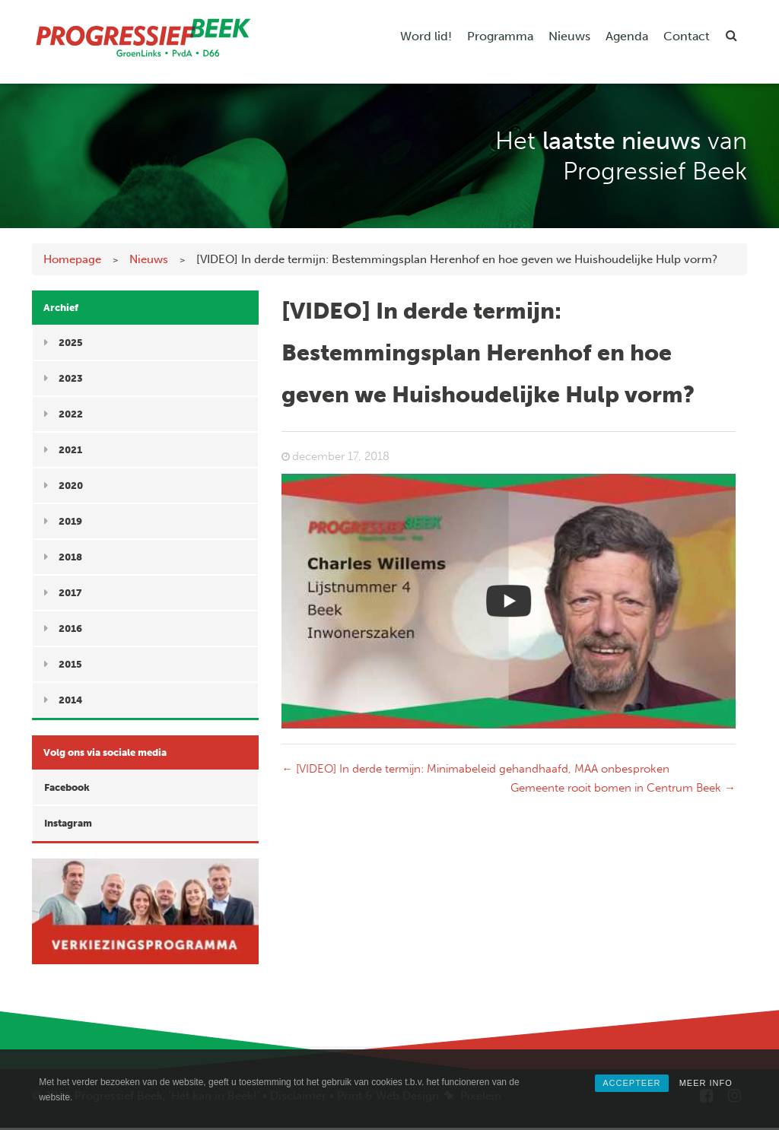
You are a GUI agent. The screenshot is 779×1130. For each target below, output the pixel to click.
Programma (500, 36)
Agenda (627, 36)
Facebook (67, 787)
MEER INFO (706, 1082)
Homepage (72, 259)
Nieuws (569, 36)
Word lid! (426, 36)
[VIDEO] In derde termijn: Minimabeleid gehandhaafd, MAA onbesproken (475, 769)
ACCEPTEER (631, 1082)
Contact (686, 36)
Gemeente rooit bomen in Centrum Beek (623, 788)
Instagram (68, 823)
